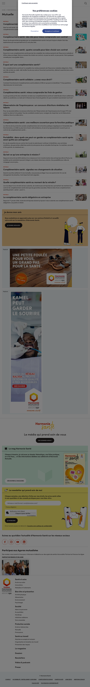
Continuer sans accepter (30, 3)
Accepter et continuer (52, 31)
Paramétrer (35, 31)
